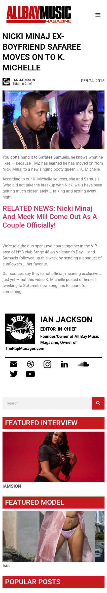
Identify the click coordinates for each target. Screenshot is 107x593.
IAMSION (12, 486)
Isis (6, 565)
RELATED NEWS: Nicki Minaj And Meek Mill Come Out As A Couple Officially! (50, 216)
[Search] (98, 403)
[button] (98, 14)
